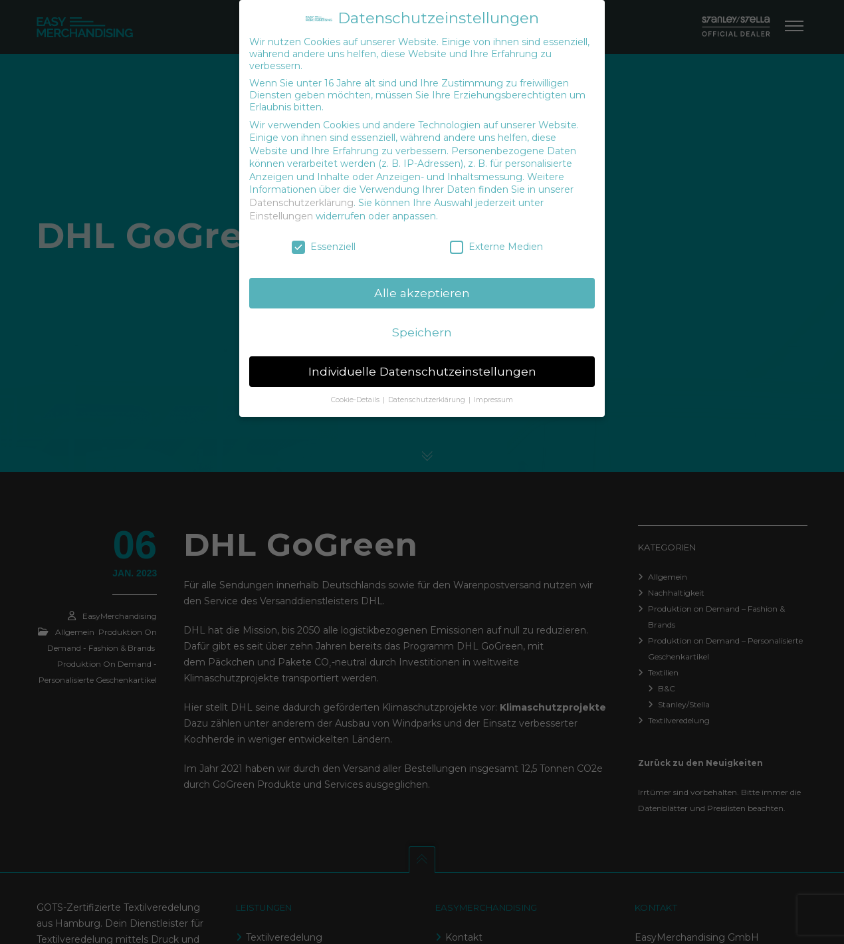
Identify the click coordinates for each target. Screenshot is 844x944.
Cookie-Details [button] (356, 400)
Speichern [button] (422, 332)
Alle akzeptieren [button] (422, 293)
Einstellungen (281, 216)
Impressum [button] (493, 400)
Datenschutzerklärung (301, 203)
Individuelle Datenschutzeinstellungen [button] (422, 371)
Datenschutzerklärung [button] (427, 400)
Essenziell (324, 247)
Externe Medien (496, 247)
